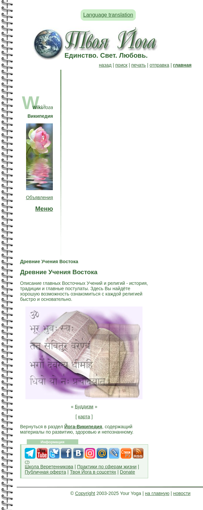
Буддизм (84, 406)
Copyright (85, 493)
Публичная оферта (45, 472)
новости (182, 493)
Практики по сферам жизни (107, 466)
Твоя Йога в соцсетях (93, 472)
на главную (157, 493)
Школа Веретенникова (49, 466)
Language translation (108, 15)
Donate (127, 472)
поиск (121, 65)
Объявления (39, 197)
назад (105, 65)
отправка (159, 65)
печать (138, 65)
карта (84, 416)
